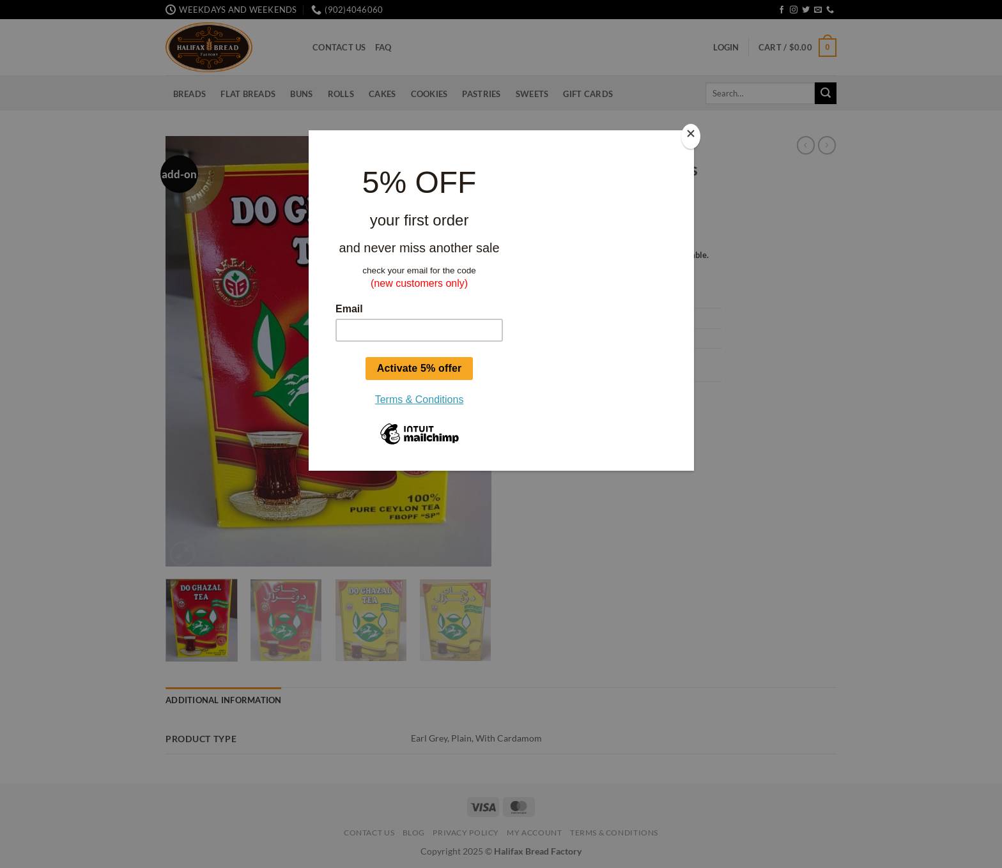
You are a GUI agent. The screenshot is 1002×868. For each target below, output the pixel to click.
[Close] (690, 136)
